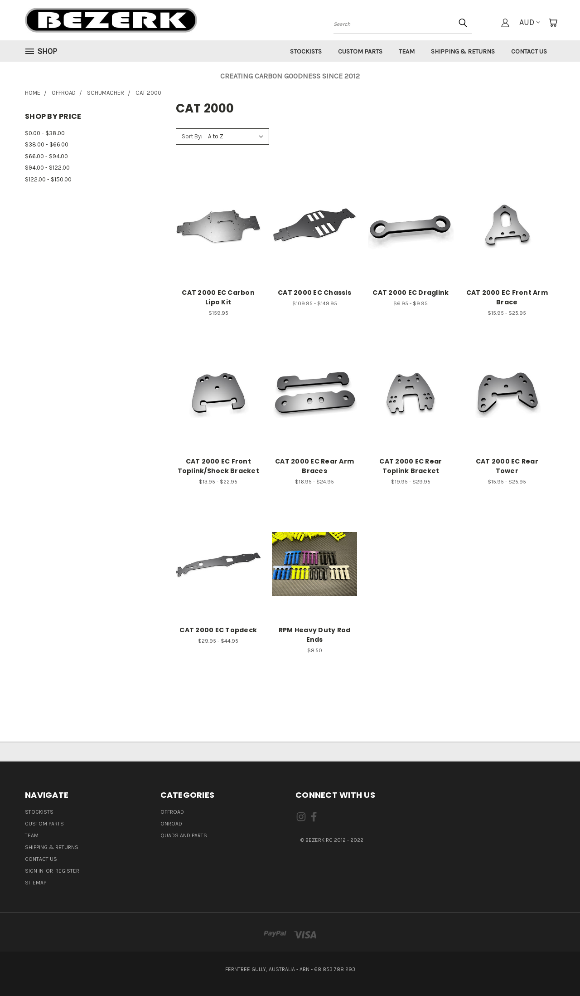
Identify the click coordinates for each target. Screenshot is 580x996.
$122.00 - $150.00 (48, 179)
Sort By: (192, 136)
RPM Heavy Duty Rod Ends (315, 634)
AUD (529, 22)
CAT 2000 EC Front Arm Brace (507, 297)
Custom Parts (360, 51)
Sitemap (35, 882)
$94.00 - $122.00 (47, 167)
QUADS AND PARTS (183, 835)
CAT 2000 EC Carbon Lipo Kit (218, 297)
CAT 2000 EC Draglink (410, 292)
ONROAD (171, 823)
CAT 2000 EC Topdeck (218, 630)
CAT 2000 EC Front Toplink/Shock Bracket (218, 466)
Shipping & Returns (463, 51)
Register (67, 871)
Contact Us (529, 51)
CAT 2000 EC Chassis (314, 292)
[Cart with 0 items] (552, 22)
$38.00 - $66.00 (46, 144)
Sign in (35, 871)
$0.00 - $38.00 (45, 133)
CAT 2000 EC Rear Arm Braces (314, 466)
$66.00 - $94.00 (46, 156)
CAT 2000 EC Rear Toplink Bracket (410, 466)
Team (407, 51)
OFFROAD (172, 812)
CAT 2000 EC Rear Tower (507, 466)
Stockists (306, 51)
